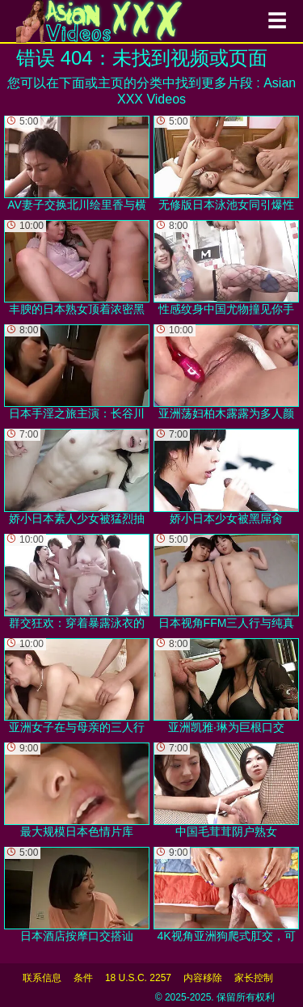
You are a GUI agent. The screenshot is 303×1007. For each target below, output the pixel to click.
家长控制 (253, 978)
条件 (83, 978)
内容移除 (202, 978)
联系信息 (42, 978)
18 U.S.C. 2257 (138, 978)
